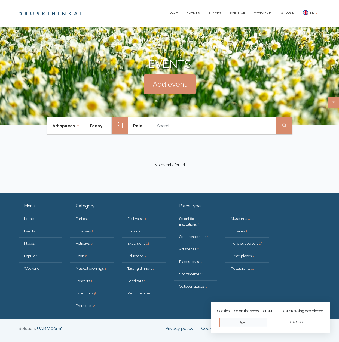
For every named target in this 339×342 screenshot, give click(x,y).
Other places (242, 256)
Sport (82, 256)
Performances (140, 293)
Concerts (85, 281)
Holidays (84, 243)
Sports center (191, 274)
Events (193, 13)
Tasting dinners (140, 268)
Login (287, 13)
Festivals (136, 219)
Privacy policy (179, 328)
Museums (240, 219)
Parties (82, 219)
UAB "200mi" (49, 328)
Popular (238, 13)
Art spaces (189, 249)
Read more (297, 322)
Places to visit (191, 262)
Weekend (262, 13)
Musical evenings (91, 268)
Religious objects (246, 243)
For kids (135, 231)
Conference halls (194, 237)
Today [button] (96, 125)
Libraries (239, 231)
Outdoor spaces (193, 286)
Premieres (85, 306)
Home (173, 13)
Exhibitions (86, 293)
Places (214, 13)
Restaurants (242, 268)
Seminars (136, 281)
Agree (243, 322)
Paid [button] (138, 125)
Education (136, 256)
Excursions (138, 243)
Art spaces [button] (64, 125)
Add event (170, 84)
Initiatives (84, 231)
